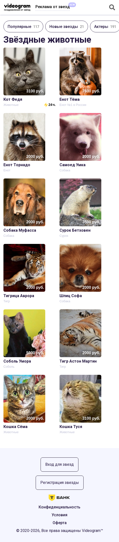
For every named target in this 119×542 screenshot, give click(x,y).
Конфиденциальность (59, 507)
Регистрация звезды (59, 482)
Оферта (60, 522)
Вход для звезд (59, 464)
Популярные (23, 26)
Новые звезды (66, 26)
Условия (59, 515)
